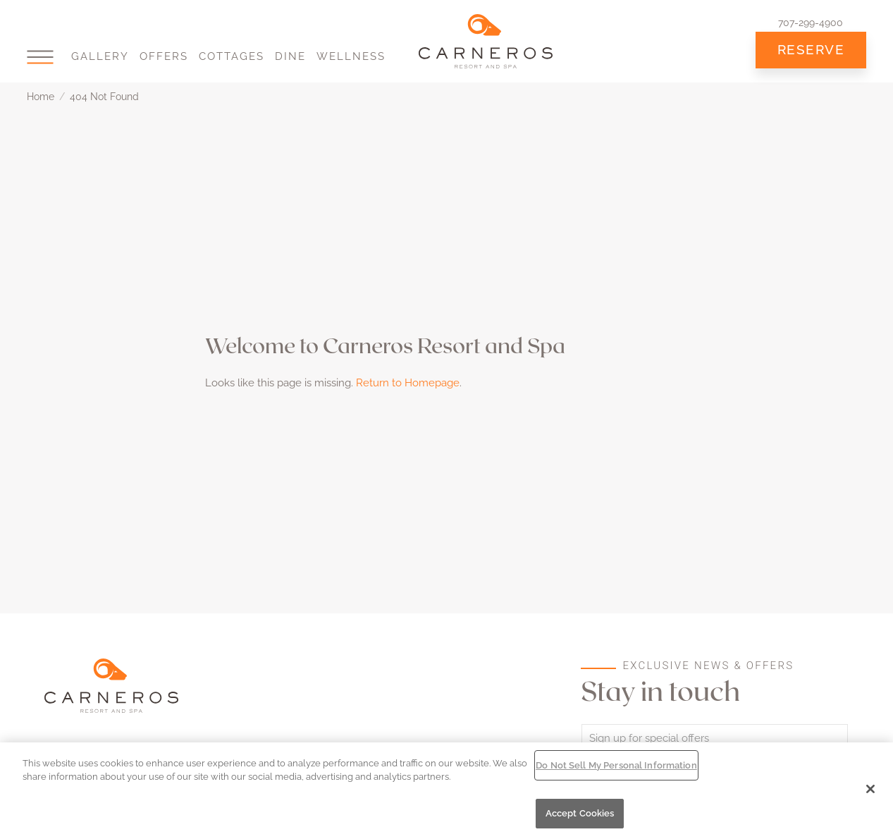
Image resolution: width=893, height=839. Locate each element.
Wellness (351, 56)
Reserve (811, 49)
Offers (164, 56)
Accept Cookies (580, 813)
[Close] (870, 788)
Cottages (231, 56)
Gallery (100, 56)
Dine (290, 56)
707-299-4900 (810, 22)
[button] (40, 57)
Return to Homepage (408, 382)
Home (40, 96)
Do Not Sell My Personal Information (616, 765)
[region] (446, 790)
